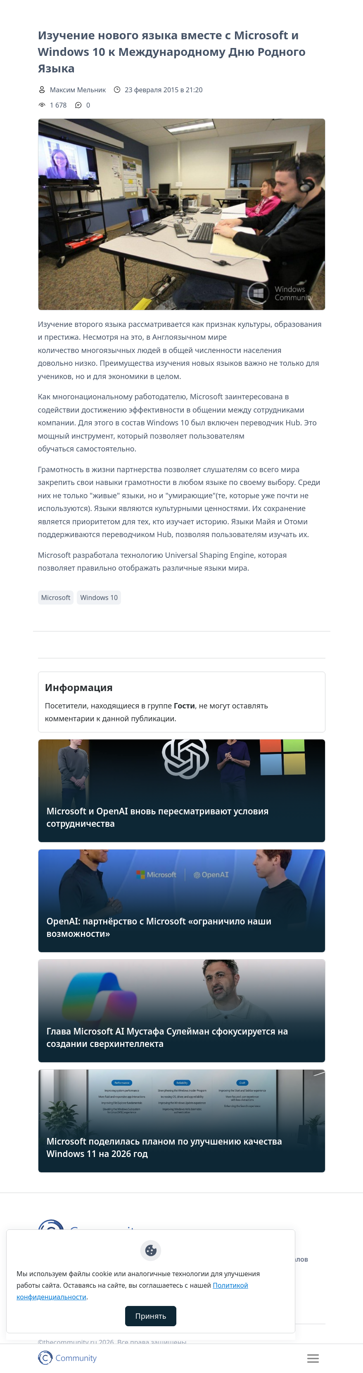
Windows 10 (99, 597)
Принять (150, 1316)
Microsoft (56, 597)
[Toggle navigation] (313, 1358)
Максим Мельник (78, 89)
